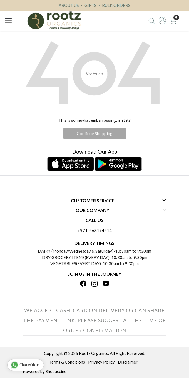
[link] (151, 20)
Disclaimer (128, 361)
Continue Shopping (95, 133)
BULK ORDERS (113, 5)
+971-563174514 (95, 230)
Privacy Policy (101, 361)
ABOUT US (69, 5)
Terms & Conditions (67, 361)
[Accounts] (162, 20)
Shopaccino (56, 371)
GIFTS (87, 5)
